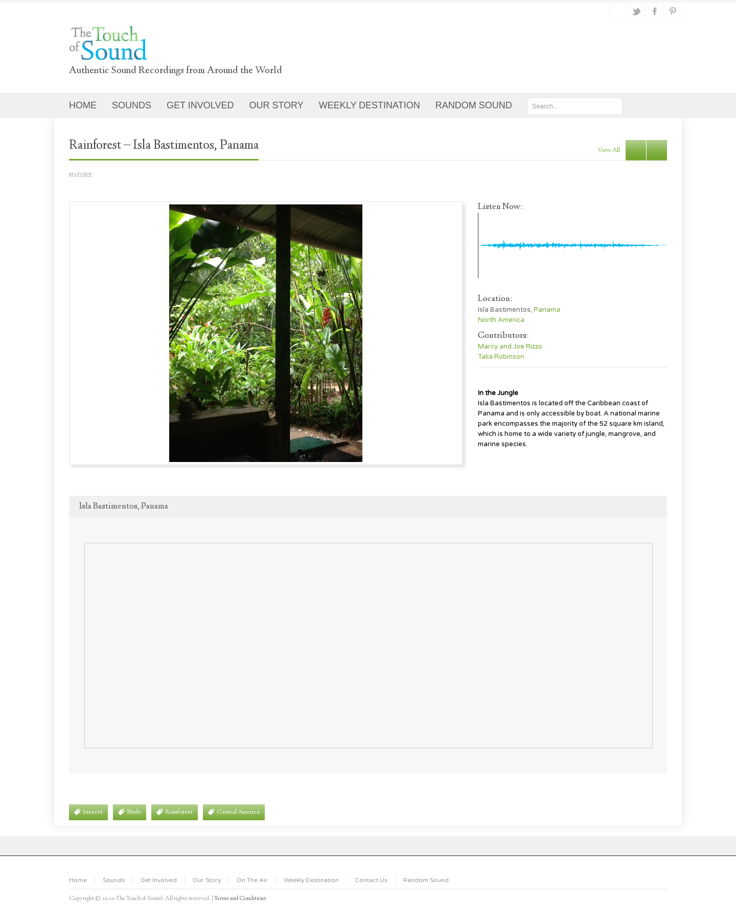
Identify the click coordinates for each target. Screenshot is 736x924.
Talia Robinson (501, 357)
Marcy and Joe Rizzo (510, 346)
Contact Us (371, 880)
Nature (80, 175)
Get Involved (159, 880)
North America (501, 320)
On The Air (252, 880)
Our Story (207, 880)
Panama (547, 310)
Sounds (114, 880)
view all (608, 150)
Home (78, 880)
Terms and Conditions (240, 898)
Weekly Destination (311, 880)
